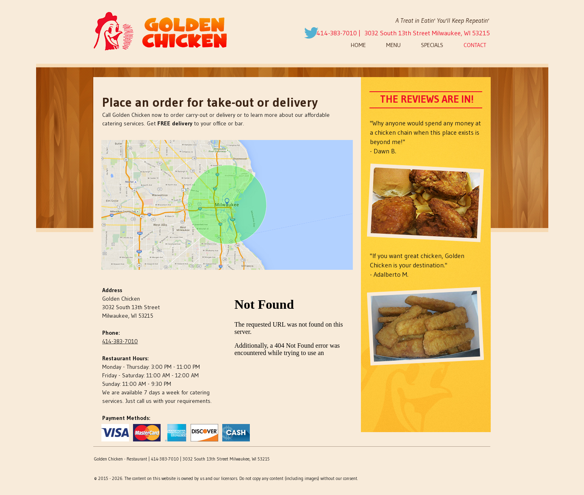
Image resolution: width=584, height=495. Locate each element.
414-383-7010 (336, 33)
